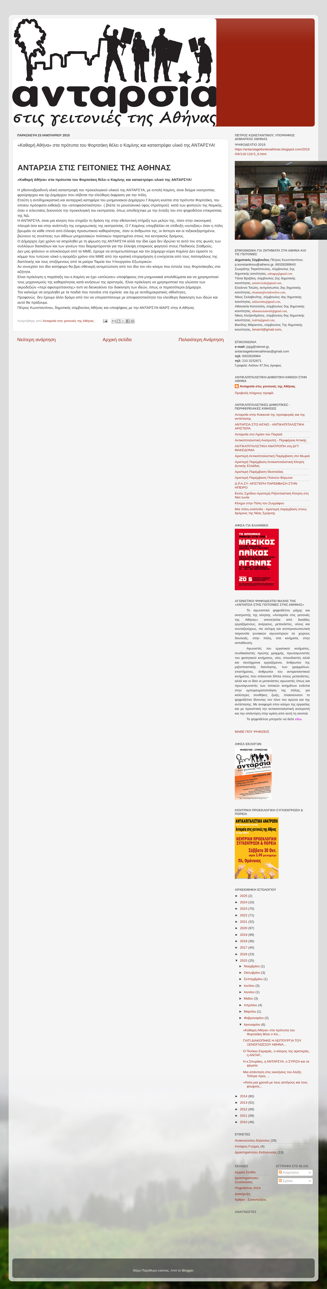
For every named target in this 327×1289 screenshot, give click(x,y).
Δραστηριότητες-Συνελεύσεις (247, 1180)
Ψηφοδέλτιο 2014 (248, 1188)
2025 (244, 896)
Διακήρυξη (242, 1194)
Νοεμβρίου (252, 966)
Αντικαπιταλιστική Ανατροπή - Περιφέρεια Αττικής (271, 440)
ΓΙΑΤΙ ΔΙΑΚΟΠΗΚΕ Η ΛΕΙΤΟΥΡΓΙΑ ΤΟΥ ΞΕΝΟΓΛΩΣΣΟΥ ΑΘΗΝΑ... (272, 1042)
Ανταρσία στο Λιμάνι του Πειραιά (258, 434)
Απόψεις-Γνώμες (247, 1146)
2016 (244, 954)
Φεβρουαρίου (254, 1018)
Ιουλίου (249, 985)
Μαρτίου (250, 1011)
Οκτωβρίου (252, 972)
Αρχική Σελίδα (245, 1172)
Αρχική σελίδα (117, 339)
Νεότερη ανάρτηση (36, 339)
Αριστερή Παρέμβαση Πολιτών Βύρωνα (264, 477)
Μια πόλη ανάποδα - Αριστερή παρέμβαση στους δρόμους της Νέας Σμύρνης (271, 511)
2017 (244, 947)
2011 (244, 1115)
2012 (244, 1109)
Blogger (187, 1270)
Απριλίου (251, 1005)
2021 (244, 921)
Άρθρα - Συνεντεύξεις (250, 1199)
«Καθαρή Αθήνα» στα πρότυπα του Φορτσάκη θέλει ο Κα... (269, 1032)
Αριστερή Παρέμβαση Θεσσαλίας (259, 472)
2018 (244, 941)
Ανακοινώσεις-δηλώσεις (252, 1140)
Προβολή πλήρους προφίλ (254, 393)
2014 (244, 1096)
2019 (244, 935)
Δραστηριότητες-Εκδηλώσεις (256, 1152)
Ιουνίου (249, 992)
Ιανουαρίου (252, 1024)
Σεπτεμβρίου (254, 979)
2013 (244, 1102)
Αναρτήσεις (289, 1172)
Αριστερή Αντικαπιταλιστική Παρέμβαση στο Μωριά (272, 456)
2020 (244, 928)
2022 (244, 915)
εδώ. (298, 719)
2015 (244, 960)
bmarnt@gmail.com (266, 329)
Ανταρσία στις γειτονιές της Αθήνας (267, 386)
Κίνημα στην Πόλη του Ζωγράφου (259, 503)
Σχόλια (286, 1181)
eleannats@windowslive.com (268, 292)
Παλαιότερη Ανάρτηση (201, 339)
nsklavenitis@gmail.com (265, 301)
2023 (244, 908)
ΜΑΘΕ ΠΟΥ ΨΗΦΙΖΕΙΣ (252, 731)
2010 (244, 1122)
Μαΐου (249, 998)
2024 (244, 902)
